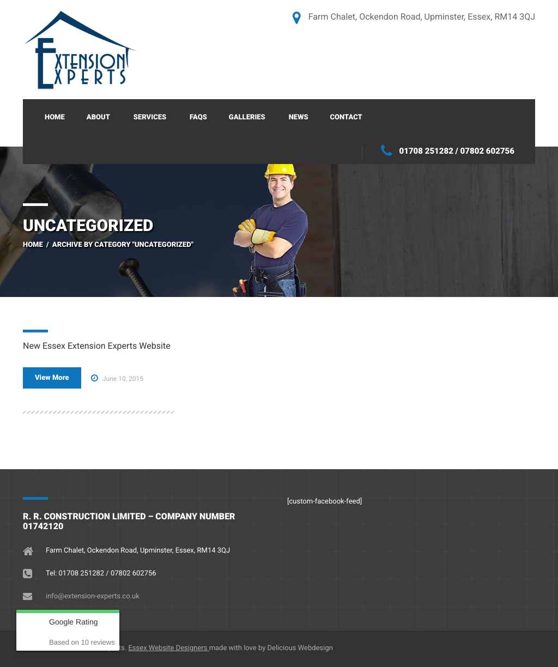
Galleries (247, 117)
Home (55, 117)
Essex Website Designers (168, 648)
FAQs (198, 117)
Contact (346, 117)
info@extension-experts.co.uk (93, 596)
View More (52, 378)
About (98, 117)
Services (150, 117)
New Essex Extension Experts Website (97, 346)
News (298, 117)
